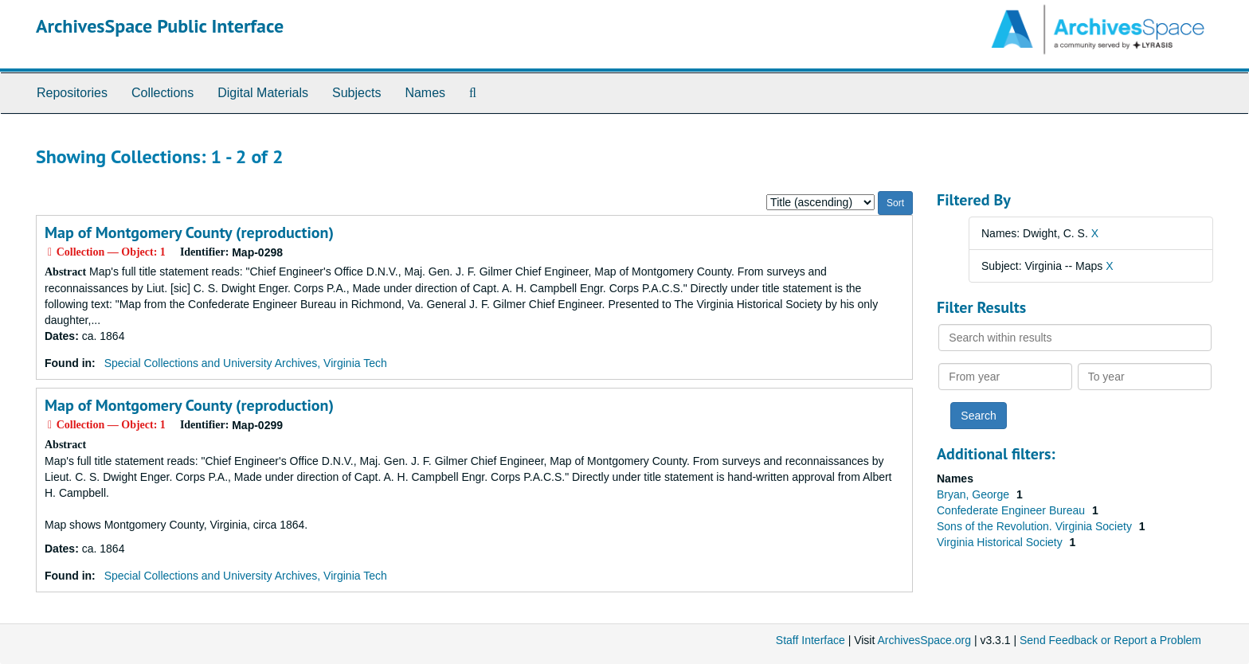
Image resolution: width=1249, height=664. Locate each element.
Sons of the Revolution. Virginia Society (1036, 526)
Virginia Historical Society (1001, 542)
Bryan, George (974, 494)
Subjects (356, 93)
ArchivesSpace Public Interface (160, 26)
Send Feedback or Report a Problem (1110, 640)
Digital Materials (262, 93)
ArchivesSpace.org (924, 640)
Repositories (72, 93)
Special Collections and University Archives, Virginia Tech (245, 363)
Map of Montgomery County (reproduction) (189, 232)
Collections (162, 93)
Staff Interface (810, 640)
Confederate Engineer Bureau (1012, 510)
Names (425, 93)
